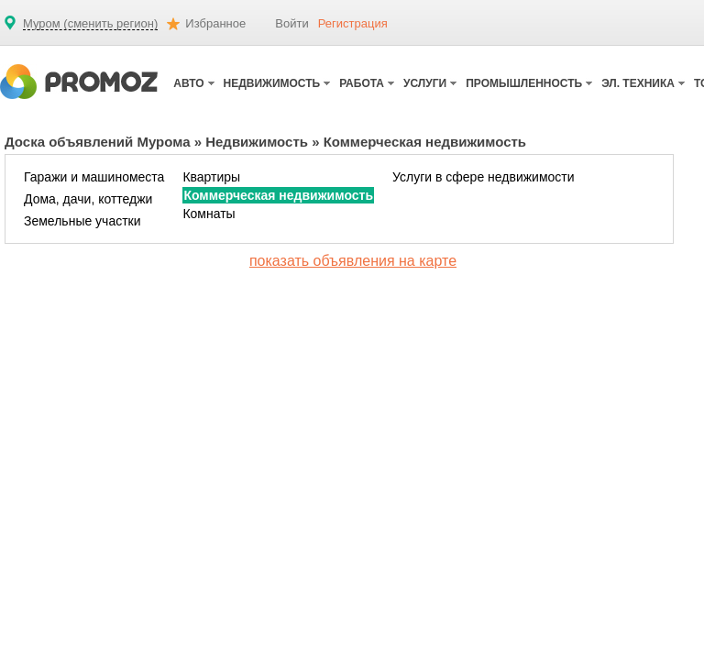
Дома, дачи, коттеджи (88, 199)
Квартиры (211, 177)
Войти (291, 23)
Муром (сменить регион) (90, 23)
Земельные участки (82, 221)
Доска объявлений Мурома (98, 141)
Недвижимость (256, 141)
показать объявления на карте (352, 261)
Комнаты (208, 213)
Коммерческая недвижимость (278, 195)
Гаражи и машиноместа (94, 177)
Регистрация (353, 23)
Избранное (215, 23)
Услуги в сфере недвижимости (483, 177)
